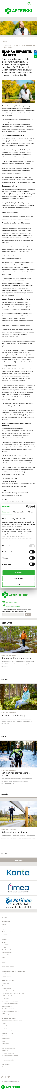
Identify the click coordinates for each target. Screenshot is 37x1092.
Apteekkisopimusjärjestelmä (10, 1055)
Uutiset (4, 960)
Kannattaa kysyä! (8, 1060)
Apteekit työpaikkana (8, 1053)
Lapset (4, 942)
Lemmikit (4, 937)
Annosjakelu (5, 983)
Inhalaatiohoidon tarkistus (9, 991)
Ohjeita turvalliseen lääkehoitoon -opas (13, 993)
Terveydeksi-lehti (7, 952)
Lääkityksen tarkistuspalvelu (10, 1003)
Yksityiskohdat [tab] (18, 512)
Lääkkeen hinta (6, 976)
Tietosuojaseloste (7, 1067)
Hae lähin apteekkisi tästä (11, 606)
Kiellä (18, 584)
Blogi (3, 957)
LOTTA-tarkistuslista (7, 996)
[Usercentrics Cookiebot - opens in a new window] (26, 506)
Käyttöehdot (6, 1064)
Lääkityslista (5, 998)
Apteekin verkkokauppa (8, 1008)
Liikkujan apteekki (7, 1006)
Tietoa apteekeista (8, 1048)
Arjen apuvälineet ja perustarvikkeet (12, 1020)
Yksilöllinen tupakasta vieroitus (10, 1011)
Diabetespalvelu (6, 988)
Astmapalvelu (6, 985)
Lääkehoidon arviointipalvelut (10, 1001)
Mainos (4, 962)
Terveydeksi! (6, 922)
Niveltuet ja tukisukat (8, 1033)
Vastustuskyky (6, 1038)
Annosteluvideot (8, 967)
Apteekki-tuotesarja (9, 1018)
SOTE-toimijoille (6, 1014)
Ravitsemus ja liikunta (8, 932)
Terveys (4, 924)
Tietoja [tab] (30, 512)
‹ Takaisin (4, 41)
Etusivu (4, 917)
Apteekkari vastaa (7, 950)
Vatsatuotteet (5, 1043)
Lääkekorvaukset (7, 973)
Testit (3, 1041)
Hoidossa (4, 939)
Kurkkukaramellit (7, 1031)
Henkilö (4, 947)
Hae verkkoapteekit (9, 602)
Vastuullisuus (5, 1050)
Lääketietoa (5, 944)
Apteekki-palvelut (8, 980)
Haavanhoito (5, 1026)
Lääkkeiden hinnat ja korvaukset (13, 971)
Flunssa (4, 1023)
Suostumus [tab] (6, 512)
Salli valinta (18, 578)
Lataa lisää (18, 860)
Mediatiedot (5, 955)
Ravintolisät (5, 1036)
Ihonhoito (4, 934)
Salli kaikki (18, 573)
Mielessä (4, 927)
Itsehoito (4, 929)
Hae (27, 615)
